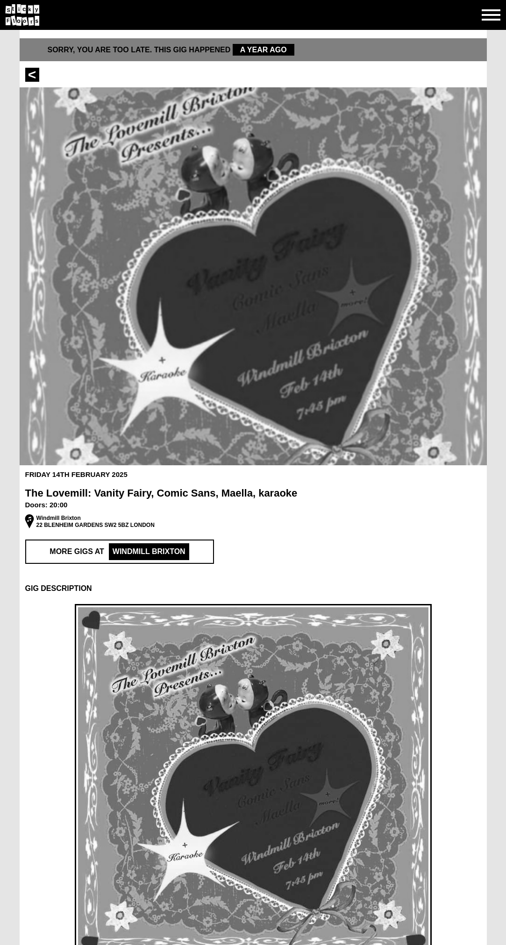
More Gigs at (119, 551)
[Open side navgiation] (491, 15)
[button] (253, 588)
